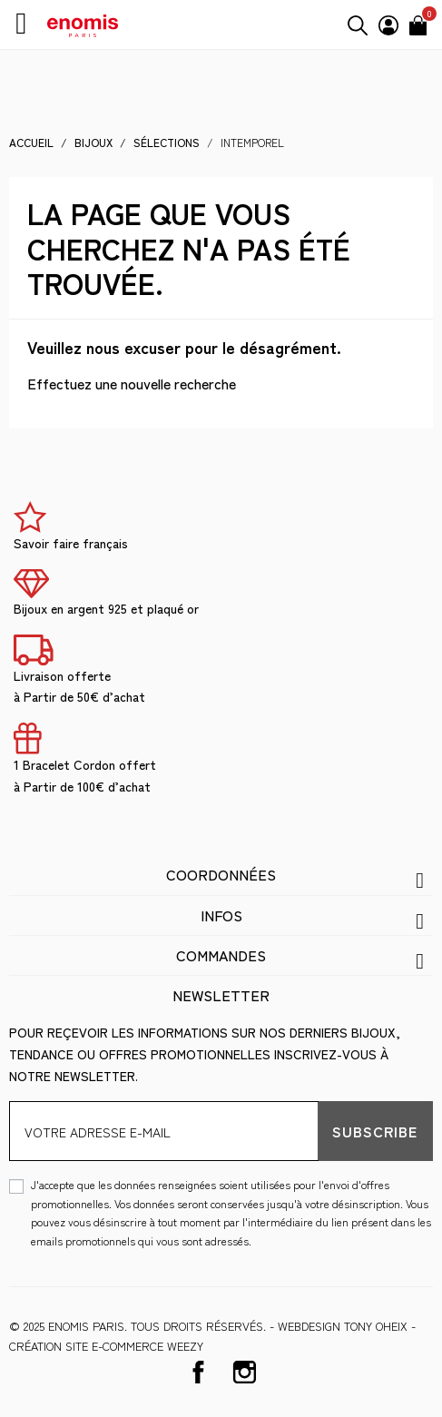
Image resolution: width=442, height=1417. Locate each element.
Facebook (198, 1372)
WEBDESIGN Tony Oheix (343, 1325)
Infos (221, 915)
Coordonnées (221, 874)
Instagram (244, 1372)
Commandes (221, 955)
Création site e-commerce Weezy (106, 1345)
